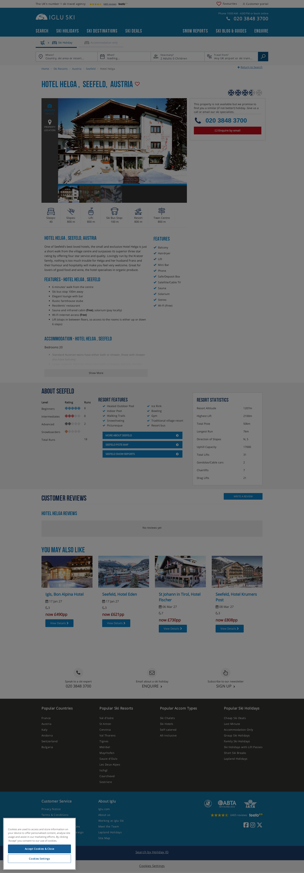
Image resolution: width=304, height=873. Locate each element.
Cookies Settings (39, 858)
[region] (39, 844)
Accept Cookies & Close (39, 849)
